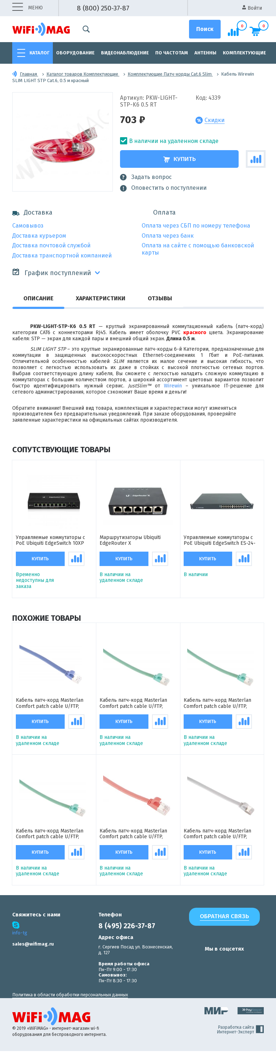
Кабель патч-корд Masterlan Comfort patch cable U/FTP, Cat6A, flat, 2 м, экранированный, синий (54, 705)
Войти (252, 8)
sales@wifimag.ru (33, 948)
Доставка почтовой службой (51, 245)
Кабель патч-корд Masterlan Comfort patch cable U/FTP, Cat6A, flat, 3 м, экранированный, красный (138, 837)
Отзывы (160, 298)
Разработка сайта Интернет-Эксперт (240, 1033)
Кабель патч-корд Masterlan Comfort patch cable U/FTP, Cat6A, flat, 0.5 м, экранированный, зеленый (49, 837)
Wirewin (173, 386)
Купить (179, 159)
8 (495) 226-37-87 (126, 930)
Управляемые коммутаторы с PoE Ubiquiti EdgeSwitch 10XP (50, 541)
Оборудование (75, 52)
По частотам (171, 52)
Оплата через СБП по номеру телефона (196, 225)
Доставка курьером (39, 235)
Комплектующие (244, 52)
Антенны (205, 52)
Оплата (164, 212)
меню (27, 8)
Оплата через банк (168, 235)
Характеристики (100, 298)
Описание (38, 298)
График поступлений (51, 272)
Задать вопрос (146, 177)
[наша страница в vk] (192, 966)
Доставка (32, 212)
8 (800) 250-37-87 (103, 8)
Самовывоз (27, 225)
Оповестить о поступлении (163, 188)
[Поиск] (205, 29)
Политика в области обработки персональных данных (70, 998)
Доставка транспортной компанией (62, 255)
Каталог (39, 52)
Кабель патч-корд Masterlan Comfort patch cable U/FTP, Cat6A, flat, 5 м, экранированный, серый (222, 837)
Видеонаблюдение (125, 52)
